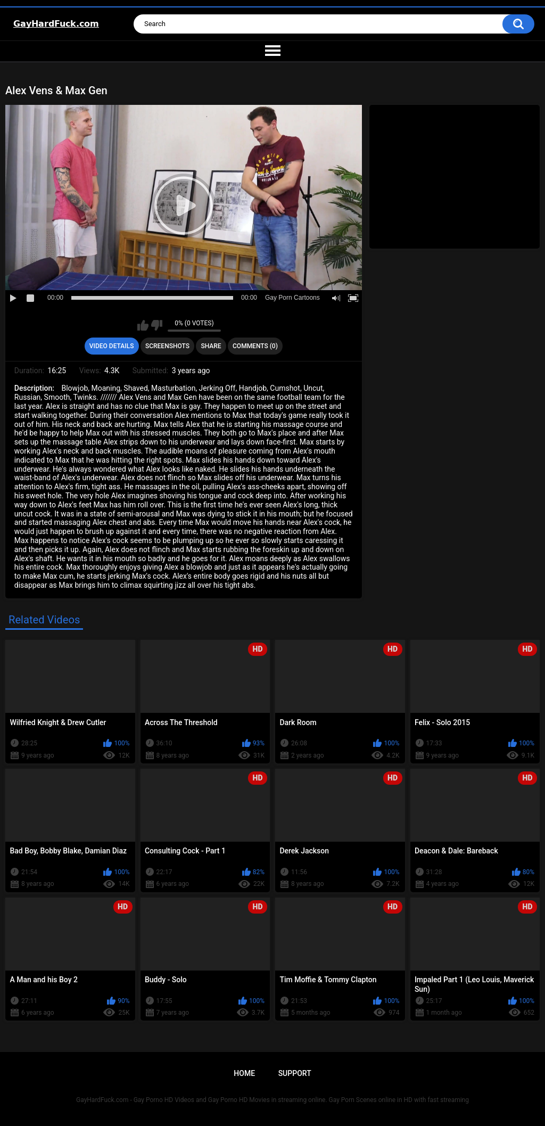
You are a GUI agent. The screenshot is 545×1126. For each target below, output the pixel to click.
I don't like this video (156, 325)
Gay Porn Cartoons (292, 297)
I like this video (142, 325)
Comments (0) (255, 346)
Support (294, 1073)
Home (244, 1073)
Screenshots (167, 346)
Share (211, 346)
